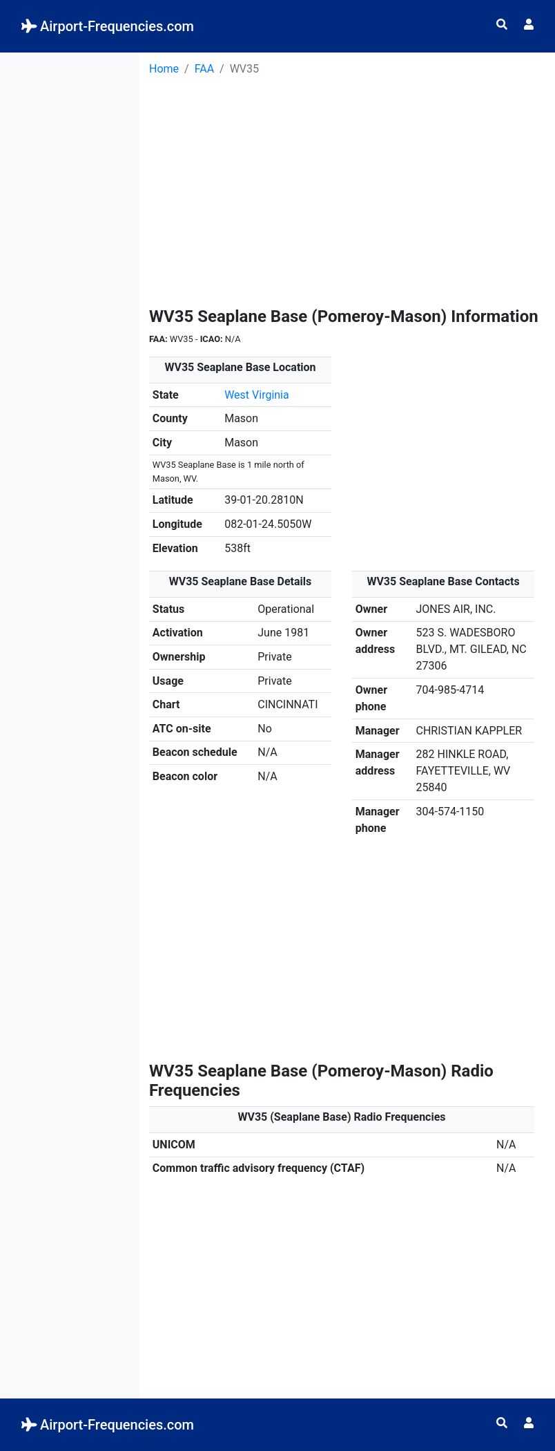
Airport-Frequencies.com (107, 26)
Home (164, 68)
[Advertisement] (69, 260)
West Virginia (256, 394)
